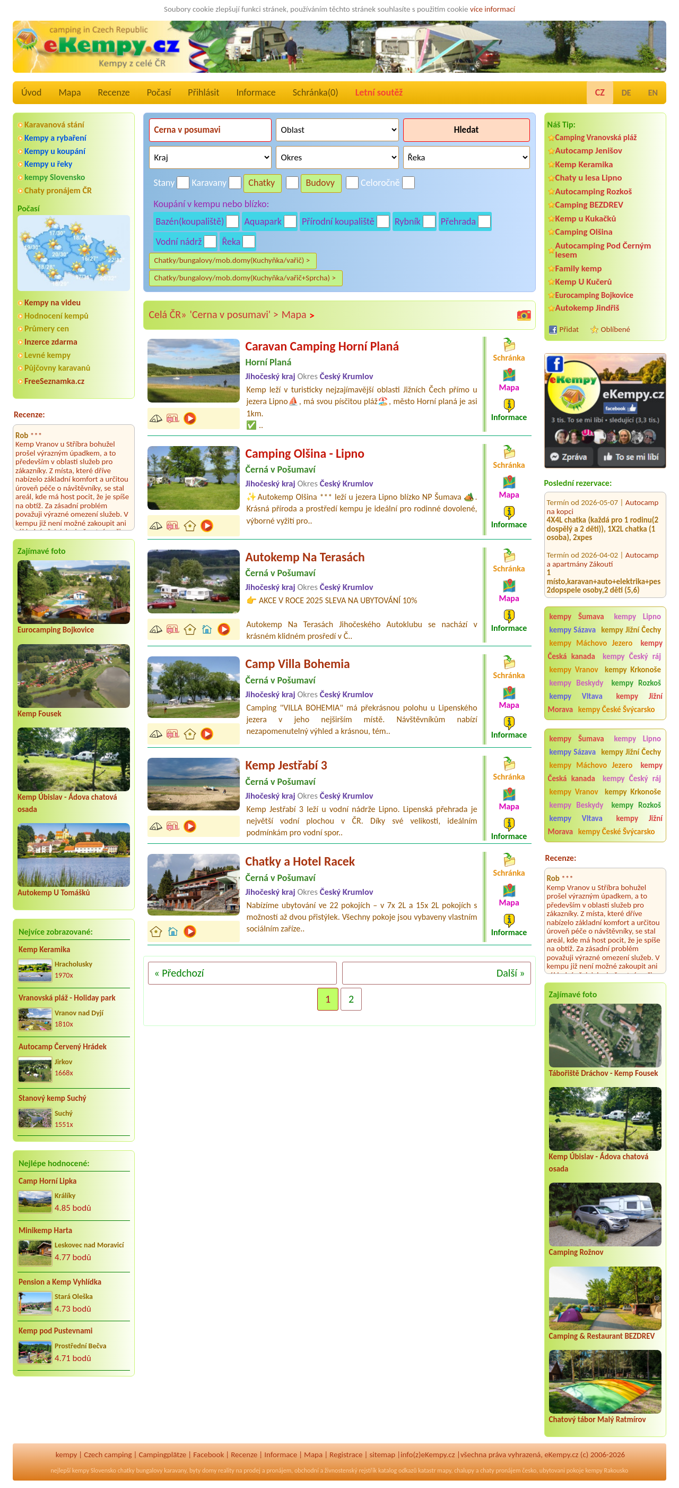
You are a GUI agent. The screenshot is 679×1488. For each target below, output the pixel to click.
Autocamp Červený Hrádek (63, 1046)
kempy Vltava (576, 696)
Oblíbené (615, 329)
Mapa (69, 92)
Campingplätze (162, 1454)
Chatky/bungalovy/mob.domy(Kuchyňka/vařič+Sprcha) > (245, 278)
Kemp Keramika (44, 949)
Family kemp (578, 268)
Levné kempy (47, 355)
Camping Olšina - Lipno (304, 453)
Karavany (209, 183)
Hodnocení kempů (56, 316)
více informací (492, 9)
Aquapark (263, 221)
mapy (444, 1470)
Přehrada (458, 221)
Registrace (345, 1454)
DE (626, 93)
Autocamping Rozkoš (593, 191)
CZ (600, 92)
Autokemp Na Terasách (304, 557)
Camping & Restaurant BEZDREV (602, 1336)
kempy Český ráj (632, 656)
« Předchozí (179, 973)
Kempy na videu (52, 302)
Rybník (408, 221)
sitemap (382, 1454)
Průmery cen (46, 328)
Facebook (208, 1454)
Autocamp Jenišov (588, 150)
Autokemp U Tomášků (54, 892)
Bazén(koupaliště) (189, 221)
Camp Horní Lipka (47, 1181)
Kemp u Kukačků (585, 218)
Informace (255, 92)
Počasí (159, 92)
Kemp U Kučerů (583, 281)
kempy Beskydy (577, 683)
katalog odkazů (397, 1470)
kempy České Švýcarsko (616, 709)
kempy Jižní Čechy (631, 630)
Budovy (320, 183)
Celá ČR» (167, 314)
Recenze (114, 92)
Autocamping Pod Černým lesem (603, 250)
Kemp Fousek (40, 714)
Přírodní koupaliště (338, 221)
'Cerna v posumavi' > (233, 314)
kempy (66, 1454)
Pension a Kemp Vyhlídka (60, 1282)
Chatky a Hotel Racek (300, 861)
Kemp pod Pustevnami (55, 1331)
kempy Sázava (573, 630)
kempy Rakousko (606, 1470)
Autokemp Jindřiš (587, 307)
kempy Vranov (574, 669)
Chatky (261, 183)
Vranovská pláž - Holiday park (67, 998)
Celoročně (380, 183)
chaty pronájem (500, 1470)
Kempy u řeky (48, 164)
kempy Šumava (577, 616)
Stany (164, 183)
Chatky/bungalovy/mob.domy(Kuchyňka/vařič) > (232, 260)
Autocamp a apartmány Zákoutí (603, 542)
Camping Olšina (584, 231)
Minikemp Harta (45, 1230)
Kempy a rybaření (55, 138)
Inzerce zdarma (50, 342)
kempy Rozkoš (636, 683)
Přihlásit (203, 92)
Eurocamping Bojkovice (56, 630)
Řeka (231, 241)
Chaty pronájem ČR (58, 190)
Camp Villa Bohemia (297, 663)
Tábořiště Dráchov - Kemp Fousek (603, 1073)
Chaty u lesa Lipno (588, 177)
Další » (511, 973)
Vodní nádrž (178, 241)
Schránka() (315, 92)
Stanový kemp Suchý (52, 1098)
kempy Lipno (637, 616)
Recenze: (29, 414)
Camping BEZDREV (589, 204)
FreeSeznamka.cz (54, 381)
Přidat (569, 329)
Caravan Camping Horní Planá (322, 346)
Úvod (31, 92)
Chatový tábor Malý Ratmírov (597, 1419)
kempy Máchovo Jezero (591, 643)
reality (226, 1470)
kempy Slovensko (54, 177)
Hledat (466, 129)
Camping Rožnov (576, 1252)
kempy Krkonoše (633, 669)
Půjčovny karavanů (57, 368)
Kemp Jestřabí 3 (286, 765)
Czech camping (108, 1454)
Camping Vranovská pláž (596, 137)
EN (653, 93)
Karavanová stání (54, 124)
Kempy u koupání (54, 151)
